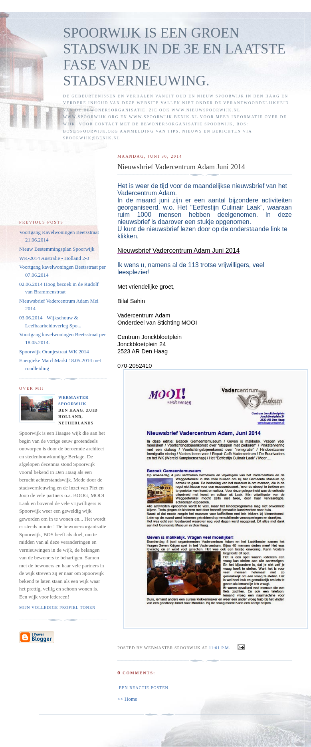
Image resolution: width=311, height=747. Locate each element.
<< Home (127, 699)
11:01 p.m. (219, 648)
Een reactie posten (143, 688)
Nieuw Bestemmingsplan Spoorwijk (57, 249)
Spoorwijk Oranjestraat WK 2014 (54, 352)
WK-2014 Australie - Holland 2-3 (54, 258)
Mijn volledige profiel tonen (57, 607)
